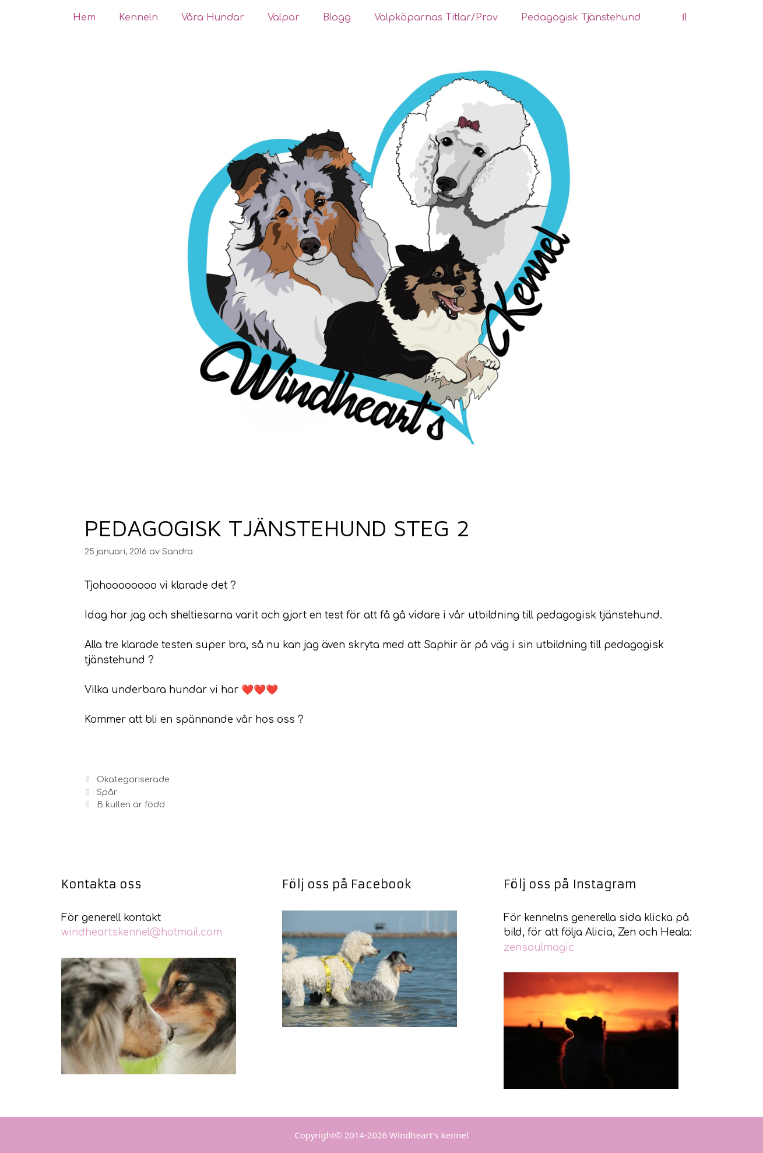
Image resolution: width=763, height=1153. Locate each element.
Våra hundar (212, 17)
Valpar (284, 17)
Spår (107, 792)
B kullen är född (131, 804)
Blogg (337, 17)
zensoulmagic (539, 947)
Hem (84, 17)
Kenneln (138, 17)
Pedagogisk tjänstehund (581, 17)
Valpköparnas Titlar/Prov (436, 17)
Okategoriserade (133, 779)
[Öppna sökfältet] (684, 17)
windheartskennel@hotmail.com (141, 932)
